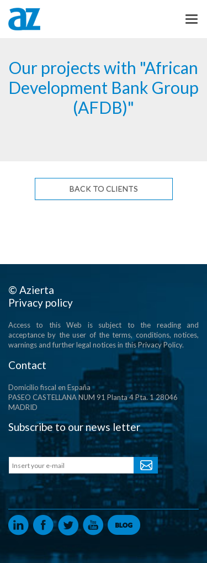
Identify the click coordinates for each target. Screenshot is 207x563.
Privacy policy (40, 302)
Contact (27, 365)
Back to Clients (104, 188)
